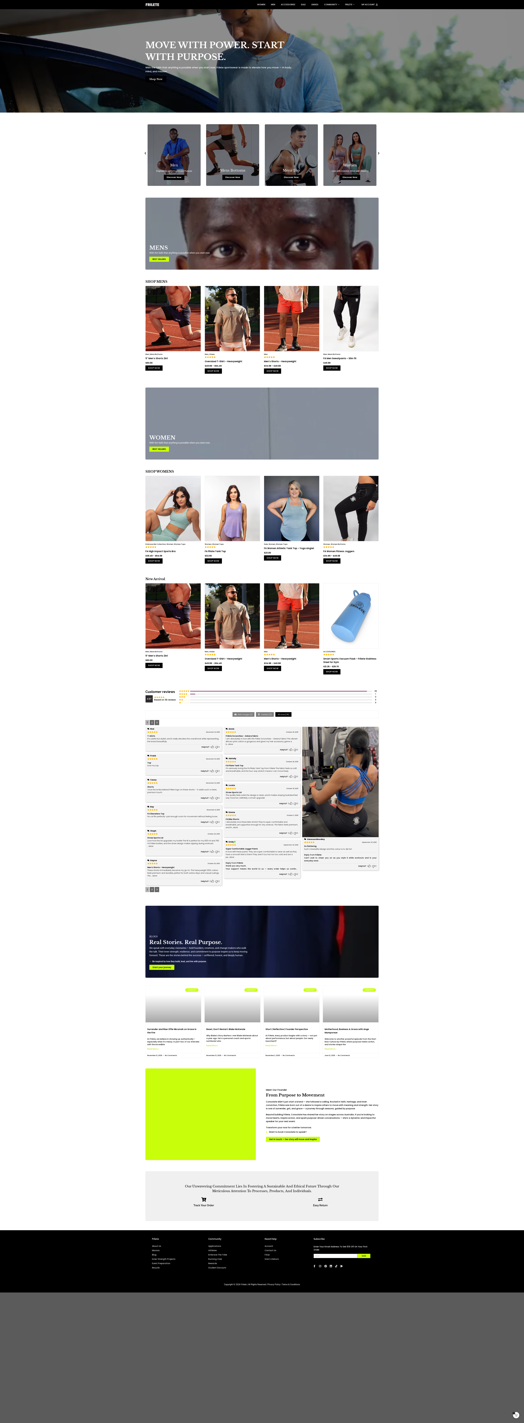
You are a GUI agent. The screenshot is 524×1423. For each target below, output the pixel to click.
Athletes (212, 1250)
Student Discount (217, 1267)
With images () (244, 714)
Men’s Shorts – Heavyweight (280, 361)
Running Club (215, 1259)
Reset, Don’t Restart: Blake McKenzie (226, 1029)
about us (156, 1246)
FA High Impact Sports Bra (160, 551)
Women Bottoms (338, 544)
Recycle (156, 1267)
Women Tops (179, 544)
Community (331, 4)
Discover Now (174, 177)
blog (154, 1254)
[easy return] (320, 1199)
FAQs (267, 1254)
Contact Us (270, 1250)
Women (261, 4)
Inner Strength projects (163, 1259)
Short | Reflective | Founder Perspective (287, 1029)
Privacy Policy (273, 1284)
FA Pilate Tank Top (215, 551)
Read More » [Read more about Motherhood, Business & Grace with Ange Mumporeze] (330, 1049)
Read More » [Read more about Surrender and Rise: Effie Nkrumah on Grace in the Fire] (153, 1049)
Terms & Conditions (291, 1284)
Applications (214, 1246)
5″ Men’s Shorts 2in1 (156, 358)
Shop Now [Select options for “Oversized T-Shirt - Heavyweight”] (213, 371)
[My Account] (377, 5)
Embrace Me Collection (155, 544)
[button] (145, 153)
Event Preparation (161, 1263)
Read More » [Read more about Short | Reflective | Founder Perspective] (271, 1045)
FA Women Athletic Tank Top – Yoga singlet (289, 548)
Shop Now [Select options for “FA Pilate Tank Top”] (213, 560)
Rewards (212, 1263)
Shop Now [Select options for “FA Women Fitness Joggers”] (332, 560)
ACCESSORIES (288, 4)
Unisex (314, 4)
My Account (368, 4)
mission (156, 1250)
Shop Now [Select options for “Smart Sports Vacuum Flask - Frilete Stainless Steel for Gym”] (332, 671)
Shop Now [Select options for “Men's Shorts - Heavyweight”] (273, 371)
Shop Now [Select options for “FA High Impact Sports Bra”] (154, 560)
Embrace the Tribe (217, 1254)
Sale (303, 4)
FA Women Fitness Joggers (338, 551)
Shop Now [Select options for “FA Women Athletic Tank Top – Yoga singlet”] (273, 557)
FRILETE (349, 4)
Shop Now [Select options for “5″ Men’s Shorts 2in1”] (154, 367)
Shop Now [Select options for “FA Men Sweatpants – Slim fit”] (332, 367)
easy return (320, 1205)
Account (269, 1246)
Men (273, 4)
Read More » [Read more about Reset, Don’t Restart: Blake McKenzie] (212, 1045)
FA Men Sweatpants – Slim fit (339, 358)
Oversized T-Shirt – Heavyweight (223, 361)
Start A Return (272, 1259)
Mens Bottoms (156, 354)
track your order (203, 1205)
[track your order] (204, 1199)
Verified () (266, 714)
